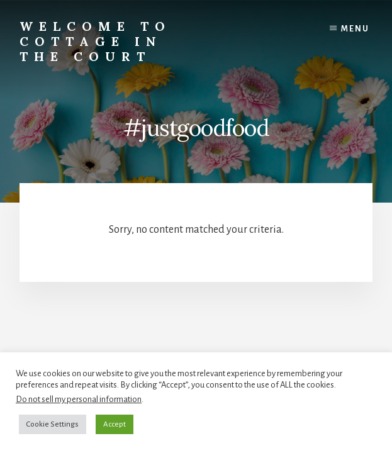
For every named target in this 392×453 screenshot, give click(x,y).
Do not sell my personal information (79, 399)
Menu (355, 29)
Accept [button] (114, 424)
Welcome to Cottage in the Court (95, 41)
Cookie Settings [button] (52, 424)
